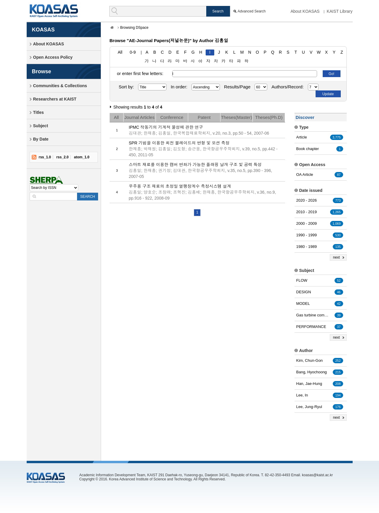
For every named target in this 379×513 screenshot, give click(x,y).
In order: (179, 86)
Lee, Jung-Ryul (309, 406)
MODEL (303, 303)
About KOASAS (304, 11)
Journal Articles (139, 117)
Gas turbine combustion (312, 315)
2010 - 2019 (306, 212)
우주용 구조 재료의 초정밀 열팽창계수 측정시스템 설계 (180, 186)
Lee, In (302, 395)
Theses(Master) (236, 117)
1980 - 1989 (306, 246)
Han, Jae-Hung (309, 383)
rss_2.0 (62, 157)
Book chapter (307, 148)
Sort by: (126, 86)
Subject (40, 125)
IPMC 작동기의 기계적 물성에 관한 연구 (166, 127)
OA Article (304, 174)
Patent (204, 117)
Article (301, 137)
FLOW (302, 280)
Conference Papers (171, 118)
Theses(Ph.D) (269, 117)
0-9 (133, 52)
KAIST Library (340, 11)
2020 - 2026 (306, 200)
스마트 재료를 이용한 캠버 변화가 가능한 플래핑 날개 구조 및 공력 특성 (195, 164)
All (120, 52)
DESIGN (303, 292)
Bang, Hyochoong (311, 372)
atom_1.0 (81, 157)
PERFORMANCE (311, 326)
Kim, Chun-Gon (309, 360)
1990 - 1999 (306, 235)
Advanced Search (252, 11)
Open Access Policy (53, 57)
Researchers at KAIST (54, 99)
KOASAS (54, 10)
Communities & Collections (60, 85)
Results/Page (237, 86)
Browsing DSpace (134, 28)
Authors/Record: (287, 86)
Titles (38, 112)
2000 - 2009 (306, 223)
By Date (41, 139)
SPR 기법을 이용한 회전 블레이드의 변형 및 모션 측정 (179, 143)
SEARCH (87, 197)
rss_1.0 (45, 157)
